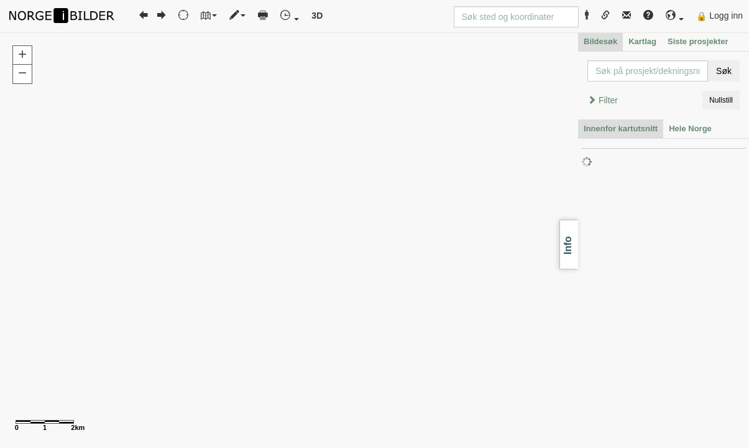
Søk (724, 71)
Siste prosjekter (698, 41)
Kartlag (642, 41)
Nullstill (721, 100)
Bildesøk (600, 41)
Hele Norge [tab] (690, 128)
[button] (675, 16)
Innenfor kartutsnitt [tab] (621, 128)
